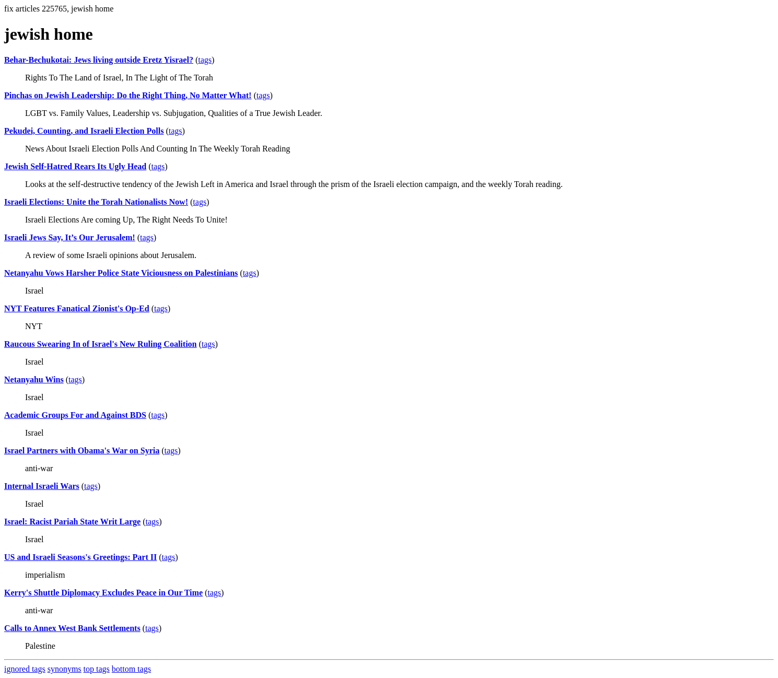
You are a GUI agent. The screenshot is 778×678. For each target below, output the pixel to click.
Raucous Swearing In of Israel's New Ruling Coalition (100, 344)
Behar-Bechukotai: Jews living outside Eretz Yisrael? (98, 59)
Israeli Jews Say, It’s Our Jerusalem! (69, 237)
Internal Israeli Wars (41, 486)
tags (205, 59)
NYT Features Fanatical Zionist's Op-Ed (76, 308)
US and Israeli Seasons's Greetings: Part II (80, 557)
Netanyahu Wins (34, 379)
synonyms (65, 668)
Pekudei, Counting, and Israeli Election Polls (84, 130)
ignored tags (24, 668)
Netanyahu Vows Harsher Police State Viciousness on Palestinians (121, 272)
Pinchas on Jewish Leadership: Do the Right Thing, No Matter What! (127, 95)
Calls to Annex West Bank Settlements (72, 628)
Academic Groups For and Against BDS (75, 415)
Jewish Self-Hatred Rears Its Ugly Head (75, 166)
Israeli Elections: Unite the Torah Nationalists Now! (96, 201)
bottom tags (131, 668)
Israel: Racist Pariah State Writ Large (72, 521)
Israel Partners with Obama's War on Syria (81, 450)
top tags (97, 668)
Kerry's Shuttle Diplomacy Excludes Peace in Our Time (103, 592)
